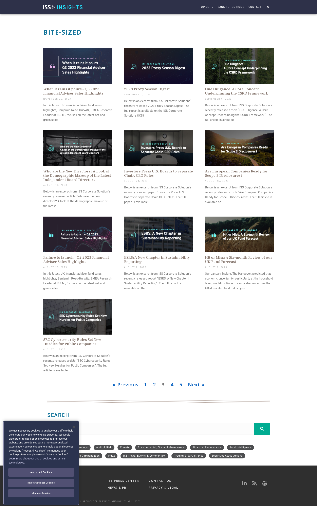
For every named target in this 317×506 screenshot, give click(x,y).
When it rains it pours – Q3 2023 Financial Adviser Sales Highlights (73, 91)
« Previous (125, 384)
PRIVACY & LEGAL (163, 487)
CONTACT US (160, 481)
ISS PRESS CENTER (123, 481)
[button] (268, 7)
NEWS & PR (117, 487)
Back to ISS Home (231, 7)
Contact (254, 7)
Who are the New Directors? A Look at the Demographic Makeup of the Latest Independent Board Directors (77, 175)
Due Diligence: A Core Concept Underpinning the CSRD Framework (236, 91)
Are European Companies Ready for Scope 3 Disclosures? (236, 173)
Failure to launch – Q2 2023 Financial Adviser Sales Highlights (76, 259)
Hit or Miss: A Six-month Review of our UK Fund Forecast (238, 259)
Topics (206, 7)
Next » (196, 384)
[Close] (74, 434)
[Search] (262, 429)
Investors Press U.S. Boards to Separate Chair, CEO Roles (158, 173)
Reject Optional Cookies (41, 490)
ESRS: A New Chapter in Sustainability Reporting (157, 259)
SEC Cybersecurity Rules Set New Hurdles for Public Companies (72, 341)
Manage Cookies (41, 501)
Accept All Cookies (41, 480)
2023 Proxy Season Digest (147, 89)
